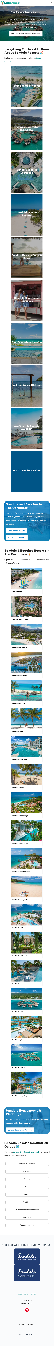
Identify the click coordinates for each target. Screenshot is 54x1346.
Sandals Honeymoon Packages (20, 1130)
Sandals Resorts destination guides (27, 1152)
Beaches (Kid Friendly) (28, 517)
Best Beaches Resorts (16, 538)
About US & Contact (27, 1294)
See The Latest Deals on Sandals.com (26, 34)
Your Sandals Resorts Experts (25, 12)
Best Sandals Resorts (16, 531)
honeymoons (24, 1123)
